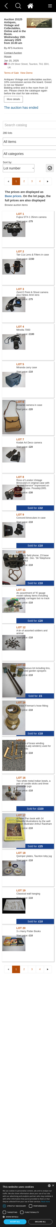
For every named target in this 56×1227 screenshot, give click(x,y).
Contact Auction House (13, 54)
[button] (28, 1216)
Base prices (13, 196)
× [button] (53, 1186)
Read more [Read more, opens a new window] (45, 1201)
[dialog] (28, 1204)
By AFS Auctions (13, 48)
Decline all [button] (40, 1222)
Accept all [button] (15, 1222)
